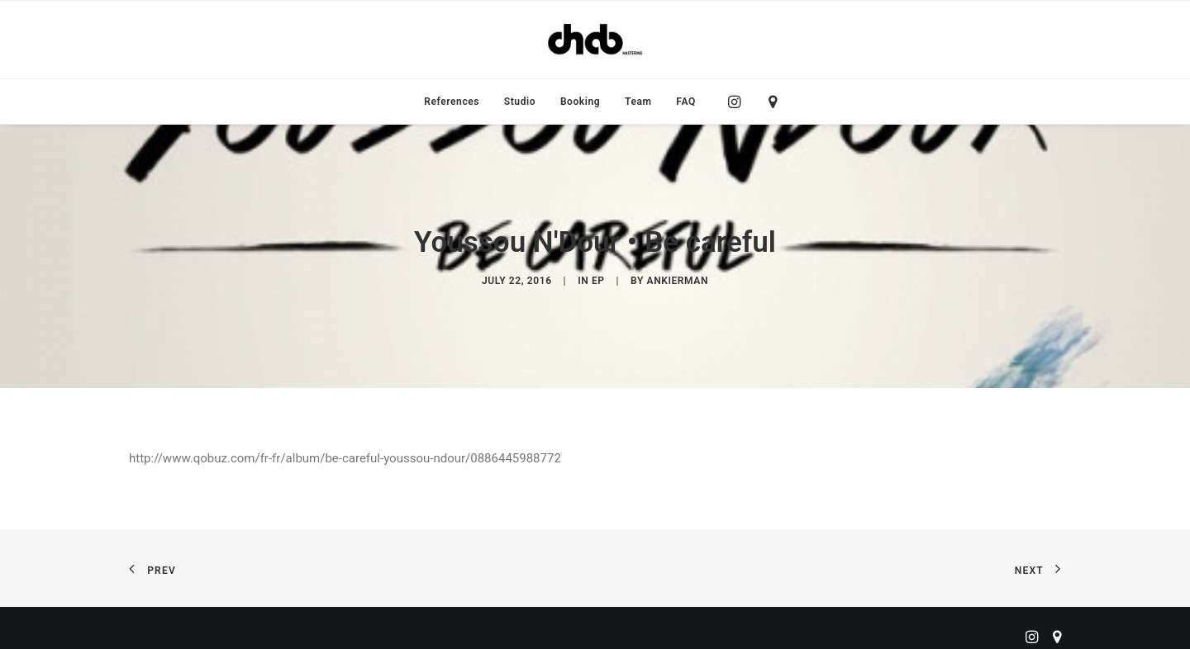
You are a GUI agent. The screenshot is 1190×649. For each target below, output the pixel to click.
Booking (580, 101)
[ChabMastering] (595, 39)
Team (638, 101)
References (451, 101)
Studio (520, 101)
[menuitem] (451, 101)
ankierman (677, 277)
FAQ (686, 101)
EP (598, 277)
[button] (738, 101)
